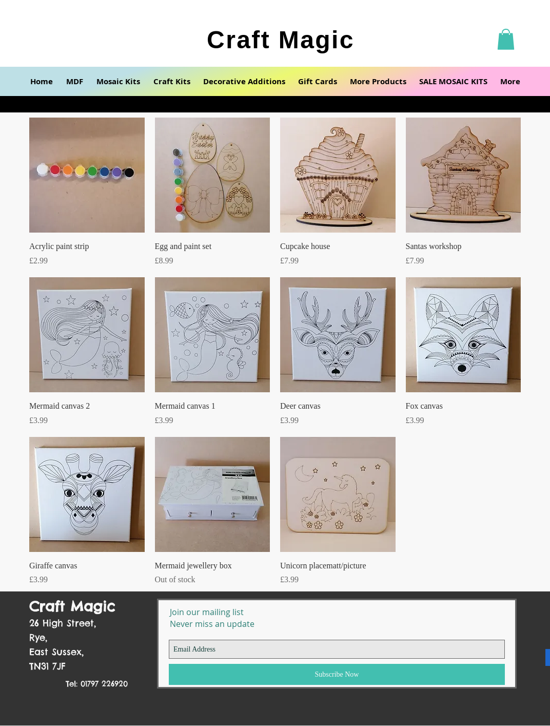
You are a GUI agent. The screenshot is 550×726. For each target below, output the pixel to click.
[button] (506, 39)
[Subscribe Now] (337, 674)
